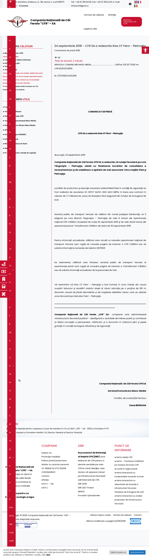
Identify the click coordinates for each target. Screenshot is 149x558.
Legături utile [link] (90, 28)
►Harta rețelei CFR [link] (124, 474)
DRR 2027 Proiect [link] (86, 504)
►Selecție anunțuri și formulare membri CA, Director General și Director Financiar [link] (47, 449)
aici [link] (48, 554)
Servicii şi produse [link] (19, 48)
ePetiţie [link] (112, 14)
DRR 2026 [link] (82, 500)
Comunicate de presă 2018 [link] (68, 67)
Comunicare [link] (98, 48)
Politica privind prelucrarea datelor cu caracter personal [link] (55, 481)
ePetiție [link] (45, 500)
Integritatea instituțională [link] (73, 48)
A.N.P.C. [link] (45, 508)
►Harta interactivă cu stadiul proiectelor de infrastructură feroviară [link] (127, 528)
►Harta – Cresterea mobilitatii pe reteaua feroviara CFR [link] (126, 481)
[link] (145, 50)
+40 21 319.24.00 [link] (83, 1)
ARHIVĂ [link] (81, 508)
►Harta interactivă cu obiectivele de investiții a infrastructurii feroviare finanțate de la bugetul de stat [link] (128, 512)
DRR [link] (68, 40)
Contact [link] (113, 48)
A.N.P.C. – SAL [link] (48, 504)
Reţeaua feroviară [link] (110, 40)
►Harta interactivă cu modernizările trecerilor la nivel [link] (128, 497)
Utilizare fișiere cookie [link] (96, 543)
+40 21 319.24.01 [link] (104, 1)
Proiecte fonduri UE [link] (85, 40)
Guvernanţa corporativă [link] (44, 48)
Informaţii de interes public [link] (46, 40)
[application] (27, 40)
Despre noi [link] (22, 40)
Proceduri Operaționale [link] (90, 512)
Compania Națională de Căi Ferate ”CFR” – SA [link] (50, 21)
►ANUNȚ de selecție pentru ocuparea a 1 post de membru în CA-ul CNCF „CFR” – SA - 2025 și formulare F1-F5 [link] (62, 445)
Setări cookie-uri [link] (118, 552)
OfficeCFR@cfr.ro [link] (80, 5)
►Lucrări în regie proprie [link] (127, 489)
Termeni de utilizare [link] (94, 14)
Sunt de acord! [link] (137, 552)
